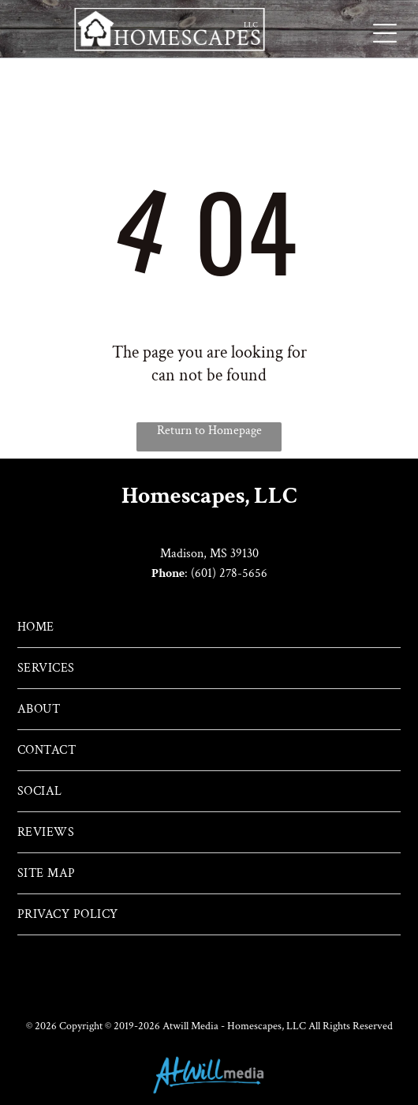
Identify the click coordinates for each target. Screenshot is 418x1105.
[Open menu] (385, 33)
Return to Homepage (209, 430)
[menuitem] (209, 627)
